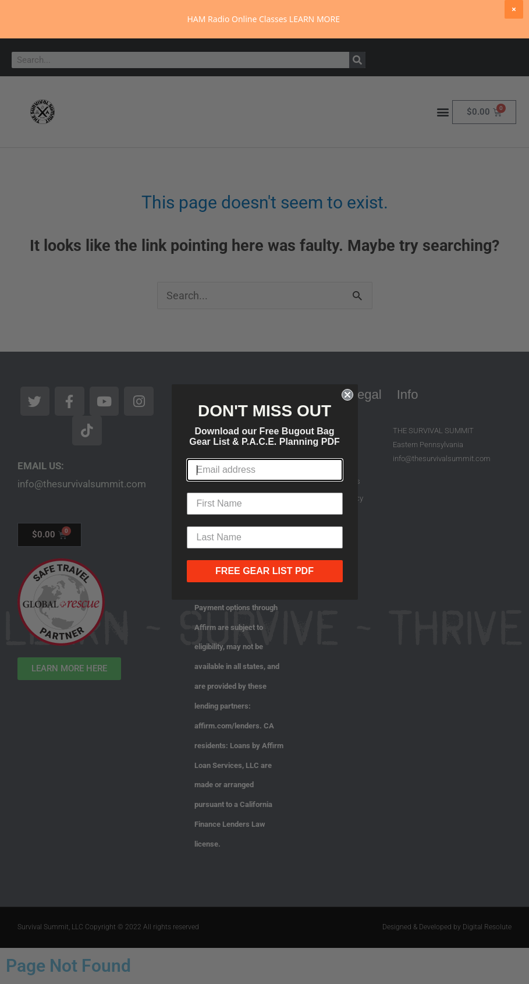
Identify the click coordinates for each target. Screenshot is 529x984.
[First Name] (265, 504)
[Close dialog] (347, 395)
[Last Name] (265, 537)
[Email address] (265, 470)
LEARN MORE (314, 18)
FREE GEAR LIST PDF (264, 571)
